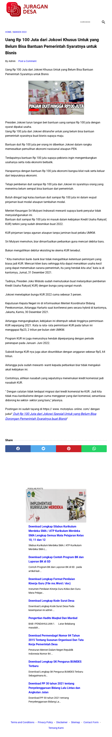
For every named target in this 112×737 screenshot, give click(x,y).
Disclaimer (62, 722)
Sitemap (75, 722)
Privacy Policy (45, 722)
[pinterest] (68, 448)
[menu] (7, 22)
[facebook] (78, 9)
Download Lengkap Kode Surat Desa (51, 600)
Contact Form (91, 722)
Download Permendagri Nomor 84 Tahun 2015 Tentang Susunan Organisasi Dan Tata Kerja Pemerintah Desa (56, 640)
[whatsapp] (94, 448)
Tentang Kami (56, 727)
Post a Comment (27, 61)
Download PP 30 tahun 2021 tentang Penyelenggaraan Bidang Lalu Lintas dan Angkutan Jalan (54, 688)
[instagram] (103, 9)
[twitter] (86, 9)
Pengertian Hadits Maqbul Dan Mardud (53, 618)
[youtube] (95, 9)
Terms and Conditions (22, 722)
